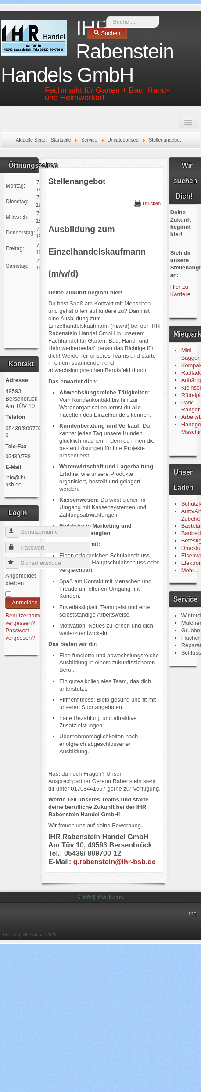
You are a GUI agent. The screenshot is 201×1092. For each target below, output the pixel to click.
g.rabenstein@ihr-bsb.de (114, 861)
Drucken (147, 203)
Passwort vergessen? (20, 634)
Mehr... (190, 570)
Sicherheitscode (15, 559)
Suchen (96, 21)
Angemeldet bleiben (20, 579)
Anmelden (25, 602)
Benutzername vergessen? (24, 619)
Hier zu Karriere (180, 291)
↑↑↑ (192, 913)
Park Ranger (190, 406)
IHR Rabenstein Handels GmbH (87, 51)
